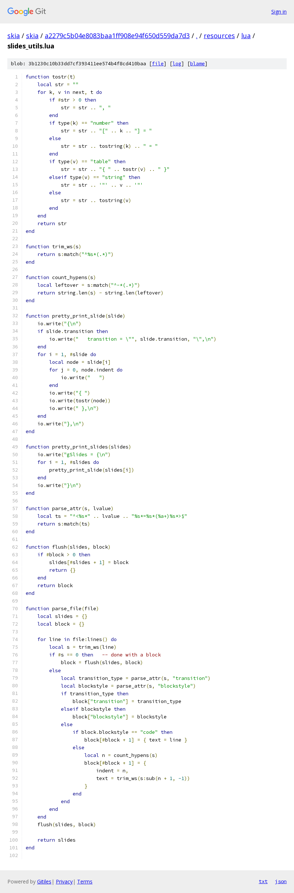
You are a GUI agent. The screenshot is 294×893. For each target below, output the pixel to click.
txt (263, 881)
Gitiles (44, 881)
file (158, 64)
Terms (84, 881)
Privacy (64, 881)
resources (219, 35)
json (281, 881)
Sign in (279, 11)
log (177, 64)
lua (246, 35)
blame (197, 64)
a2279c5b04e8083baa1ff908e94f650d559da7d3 (117, 35)
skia (13, 35)
